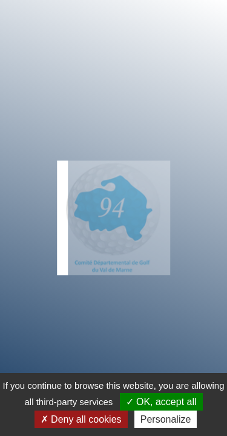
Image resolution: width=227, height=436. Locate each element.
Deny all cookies (81, 419)
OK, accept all (161, 402)
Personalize (165, 419)
